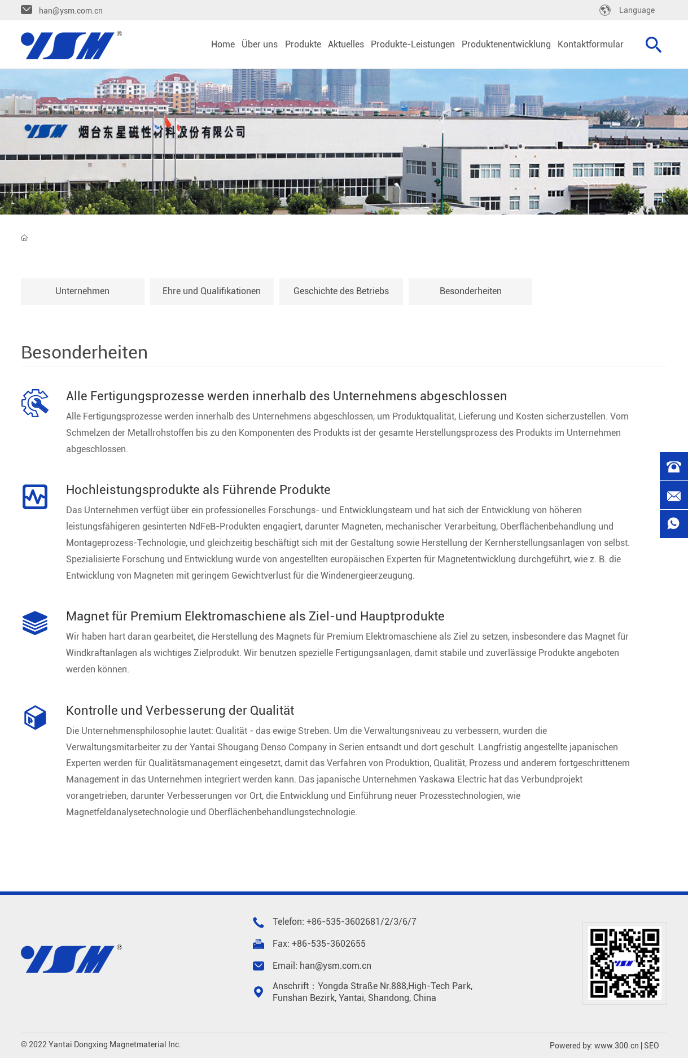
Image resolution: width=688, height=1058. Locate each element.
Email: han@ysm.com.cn (322, 965)
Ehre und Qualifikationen (212, 291)
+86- (316, 921)
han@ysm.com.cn (71, 10)
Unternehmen (82, 291)
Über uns (344, 144)
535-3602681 (353, 921)
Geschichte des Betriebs (341, 291)
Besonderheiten (471, 291)
